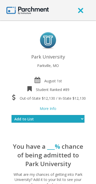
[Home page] (27, 10)
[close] (81, 10)
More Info (48, 108)
